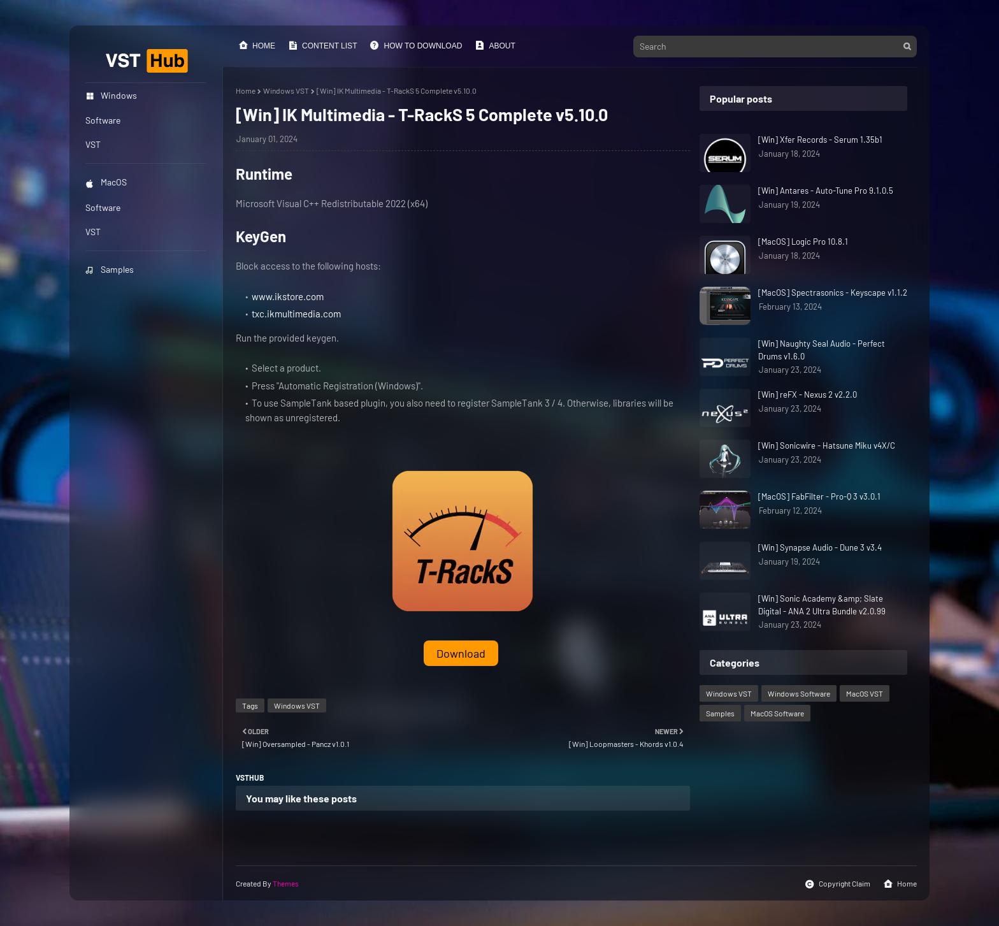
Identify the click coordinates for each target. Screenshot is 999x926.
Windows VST (286, 90)
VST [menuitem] (93, 144)
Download (460, 653)
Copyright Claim (837, 884)
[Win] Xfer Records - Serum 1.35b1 (820, 139)
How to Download (416, 45)
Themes (286, 883)
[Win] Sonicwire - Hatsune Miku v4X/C (826, 445)
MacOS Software (777, 713)
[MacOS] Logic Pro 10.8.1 (803, 241)
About (495, 45)
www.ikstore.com (288, 296)
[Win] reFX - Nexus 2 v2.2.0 (807, 394)
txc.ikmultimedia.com (296, 313)
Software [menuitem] (102, 120)
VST (93, 231)
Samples (109, 269)
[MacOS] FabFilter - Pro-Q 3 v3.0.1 (819, 496)
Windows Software (799, 693)
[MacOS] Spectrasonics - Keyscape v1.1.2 (832, 292)
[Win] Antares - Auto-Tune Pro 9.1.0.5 (825, 190)
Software (102, 207)
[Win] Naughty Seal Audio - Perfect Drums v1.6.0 (821, 349)
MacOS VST (864, 693)
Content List (322, 45)
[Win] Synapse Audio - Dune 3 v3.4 (820, 547)
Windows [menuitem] (111, 95)
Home (256, 45)
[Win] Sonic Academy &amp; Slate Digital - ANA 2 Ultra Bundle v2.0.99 (822, 604)
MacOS (106, 182)
